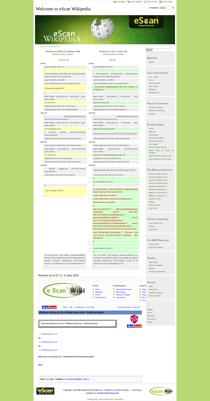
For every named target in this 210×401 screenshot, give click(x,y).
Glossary (152, 268)
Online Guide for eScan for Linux (160, 156)
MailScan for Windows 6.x (158, 193)
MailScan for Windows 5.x (158, 196)
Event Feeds (153, 86)
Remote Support (155, 296)
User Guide (153, 208)
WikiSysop (56, 54)
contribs (69, 54)
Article (149, 312)
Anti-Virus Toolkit (155, 199)
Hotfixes (152, 202)
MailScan (152, 132)
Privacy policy (92, 399)
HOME (151, 62)
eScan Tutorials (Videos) (157, 147)
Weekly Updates (154, 205)
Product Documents (156, 247)
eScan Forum (150, 2)
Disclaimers (118, 399)
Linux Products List (155, 223)
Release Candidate (155, 265)
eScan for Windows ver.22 (158, 174)
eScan (151, 128)
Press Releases (154, 83)
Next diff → (113, 60)
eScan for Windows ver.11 (158, 180)
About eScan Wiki (106, 399)
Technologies (153, 135)
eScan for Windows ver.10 (158, 183)
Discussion (151, 316)
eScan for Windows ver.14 (158, 177)
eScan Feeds (167, 2)
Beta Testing (153, 262)
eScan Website (134, 2)
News (151, 80)
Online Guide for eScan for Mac (160, 159)
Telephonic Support (156, 293)
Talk (63, 54)
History (149, 322)
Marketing (152, 89)
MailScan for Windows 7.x (158, 189)
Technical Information (156, 138)
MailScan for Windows (157, 110)
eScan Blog (119, 2)
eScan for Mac (154, 244)
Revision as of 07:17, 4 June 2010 (113, 52)
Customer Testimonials (157, 271)
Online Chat (153, 289)
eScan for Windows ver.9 (158, 186)
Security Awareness (156, 141)
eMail (151, 286)
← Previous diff (63, 60)
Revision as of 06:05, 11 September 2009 (63, 52)
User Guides (153, 144)
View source (151, 319)
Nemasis (152, 114)
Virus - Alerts (153, 77)
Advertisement (154, 92)
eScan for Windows (156, 107)
